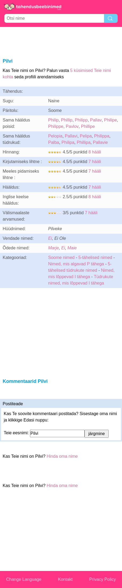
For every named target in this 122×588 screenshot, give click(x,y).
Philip (53, 120)
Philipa (68, 142)
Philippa (101, 136)
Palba (53, 142)
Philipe (110, 120)
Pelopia (55, 136)
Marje (53, 248)
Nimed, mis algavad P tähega (76, 264)
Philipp (81, 120)
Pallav (96, 120)
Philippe (55, 126)
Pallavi (71, 136)
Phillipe (88, 126)
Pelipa (86, 136)
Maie (72, 248)
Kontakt (65, 579)
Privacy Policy (102, 579)
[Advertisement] (61, 42)
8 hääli (95, 152)
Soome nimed (61, 257)
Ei (50, 238)
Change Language (23, 579)
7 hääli (95, 161)
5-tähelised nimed (95, 257)
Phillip (67, 120)
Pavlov (72, 126)
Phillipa (84, 142)
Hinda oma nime (62, 456)
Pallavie (100, 142)
